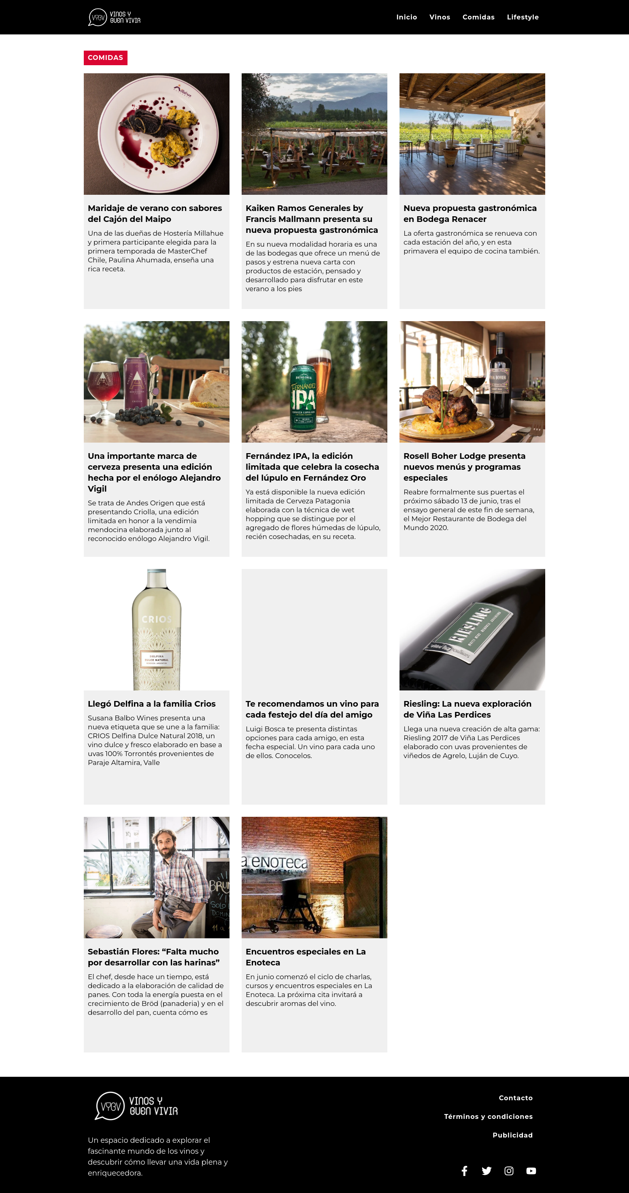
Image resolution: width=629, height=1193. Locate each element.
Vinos (439, 17)
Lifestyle (523, 17)
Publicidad (513, 1135)
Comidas (479, 17)
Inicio (406, 17)
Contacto (516, 1098)
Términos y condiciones (488, 1117)
